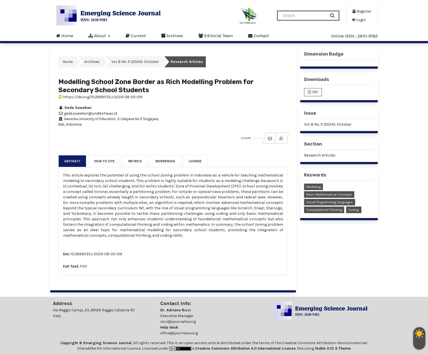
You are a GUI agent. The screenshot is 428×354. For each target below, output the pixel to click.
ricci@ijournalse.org (178, 321)
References (165, 161)
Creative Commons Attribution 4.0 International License (245, 348)
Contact (258, 35)
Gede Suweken (74, 107)
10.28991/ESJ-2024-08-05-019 (96, 254)
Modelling (313, 187)
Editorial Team (215, 35)
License (195, 161)
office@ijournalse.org (179, 333)
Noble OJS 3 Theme (332, 348)
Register (361, 11)
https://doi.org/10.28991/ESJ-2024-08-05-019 (100, 97)
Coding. (353, 210)
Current (136, 35)
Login (359, 19)
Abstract (72, 161)
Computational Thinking (324, 210)
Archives (172, 35)
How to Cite (104, 161)
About (97, 35)
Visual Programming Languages (329, 202)
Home (64, 35)
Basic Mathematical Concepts (329, 194)
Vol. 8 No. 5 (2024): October (135, 61)
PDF (83, 266)
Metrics (135, 161)
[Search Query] (304, 15)
